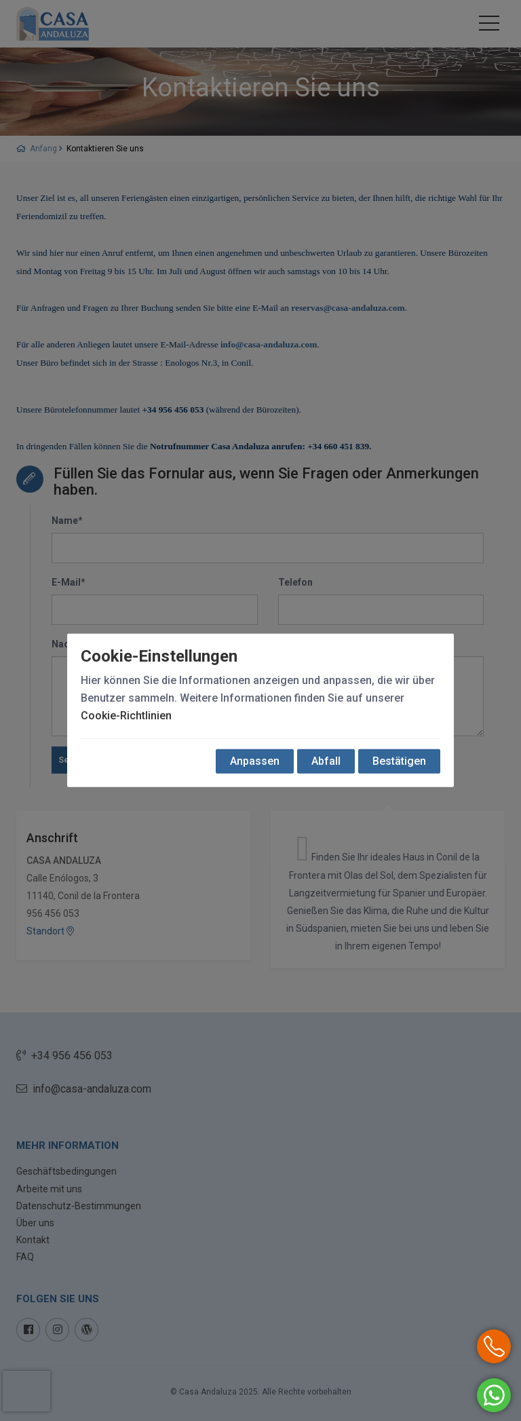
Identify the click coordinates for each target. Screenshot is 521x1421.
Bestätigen (399, 761)
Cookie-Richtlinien (126, 715)
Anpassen (254, 761)
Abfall (326, 761)
